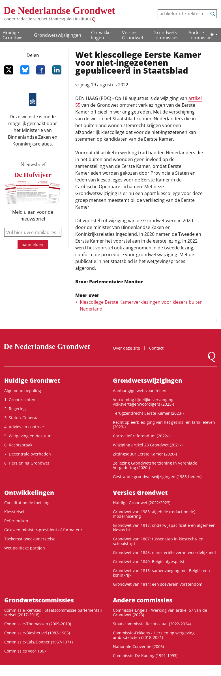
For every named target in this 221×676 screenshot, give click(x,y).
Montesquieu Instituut (70, 19)
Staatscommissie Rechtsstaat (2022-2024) (152, 623)
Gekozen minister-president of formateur (43, 529)
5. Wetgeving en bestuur (27, 435)
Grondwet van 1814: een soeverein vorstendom (157, 584)
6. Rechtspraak (18, 445)
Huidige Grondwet (13, 35)
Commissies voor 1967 (25, 651)
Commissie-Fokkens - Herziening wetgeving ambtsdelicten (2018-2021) (154, 635)
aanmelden (32, 244)
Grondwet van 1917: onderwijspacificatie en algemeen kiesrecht (164, 527)
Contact (156, 348)
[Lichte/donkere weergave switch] (214, 34)
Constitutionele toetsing (27, 502)
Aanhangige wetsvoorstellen (139, 390)
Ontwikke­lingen (101, 35)
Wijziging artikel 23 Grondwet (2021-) (148, 445)
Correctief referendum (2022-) (141, 435)
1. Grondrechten (19, 399)
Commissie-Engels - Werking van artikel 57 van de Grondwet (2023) (160, 612)
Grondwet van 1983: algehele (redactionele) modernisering (154, 514)
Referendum (16, 520)
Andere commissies (201, 35)
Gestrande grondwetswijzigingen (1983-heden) (157, 476)
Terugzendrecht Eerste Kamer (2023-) (148, 413)
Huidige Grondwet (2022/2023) (141, 502)
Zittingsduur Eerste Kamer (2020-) (145, 454)
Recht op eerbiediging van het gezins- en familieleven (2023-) (164, 424)
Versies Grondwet (132, 35)
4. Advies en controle (24, 426)
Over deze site (126, 348)
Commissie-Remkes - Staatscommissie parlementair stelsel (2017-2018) (53, 612)
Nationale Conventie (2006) (138, 646)
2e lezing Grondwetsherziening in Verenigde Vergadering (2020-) (155, 465)
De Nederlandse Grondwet (59, 10)
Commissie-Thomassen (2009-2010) (37, 623)
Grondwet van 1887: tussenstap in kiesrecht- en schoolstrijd (158, 541)
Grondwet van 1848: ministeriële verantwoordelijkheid (164, 552)
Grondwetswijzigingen (57, 35)
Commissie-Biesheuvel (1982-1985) (37, 633)
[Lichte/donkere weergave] (214, 34)
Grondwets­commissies (166, 35)
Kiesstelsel (14, 511)
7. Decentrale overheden (27, 454)
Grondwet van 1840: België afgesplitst (148, 561)
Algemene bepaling (22, 390)
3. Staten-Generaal (22, 417)
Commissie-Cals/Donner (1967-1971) (38, 642)
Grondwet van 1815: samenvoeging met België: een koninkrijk (161, 573)
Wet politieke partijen (24, 548)
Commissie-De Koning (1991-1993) (145, 655)
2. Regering (15, 408)
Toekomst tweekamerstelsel (30, 539)
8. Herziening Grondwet (26, 463)
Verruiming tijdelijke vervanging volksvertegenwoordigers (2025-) (143, 402)
